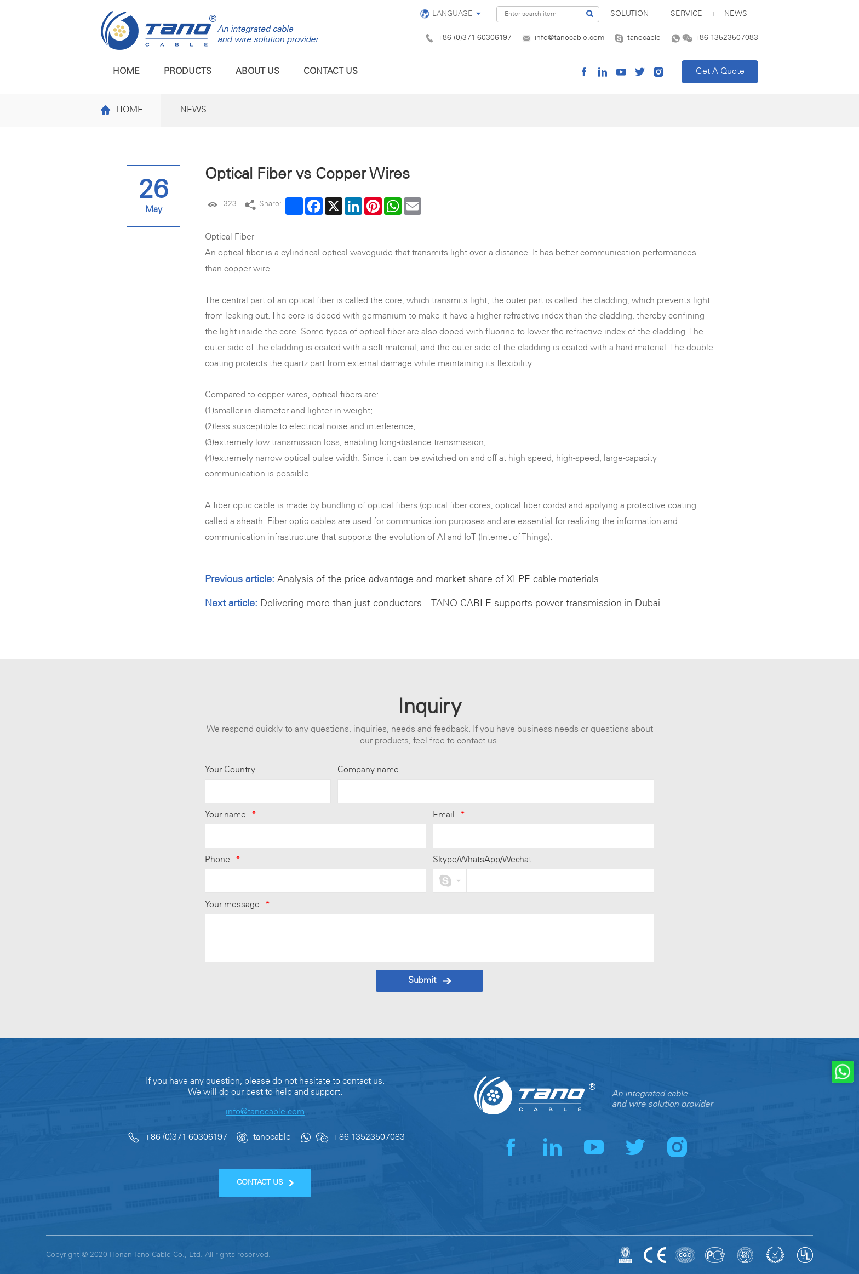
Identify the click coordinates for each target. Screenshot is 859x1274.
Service (686, 14)
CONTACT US (265, 1182)
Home (126, 71)
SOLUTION (629, 14)
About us (257, 71)
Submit (429, 980)
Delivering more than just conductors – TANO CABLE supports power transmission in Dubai (460, 603)
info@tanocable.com (569, 38)
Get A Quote (720, 71)
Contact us (330, 71)
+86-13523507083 (726, 38)
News (735, 14)
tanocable (644, 38)
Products (187, 71)
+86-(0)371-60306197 (475, 38)
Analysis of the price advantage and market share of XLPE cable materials (438, 579)
